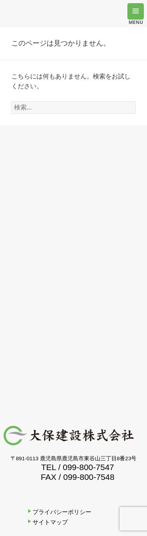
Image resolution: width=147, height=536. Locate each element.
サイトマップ (50, 522)
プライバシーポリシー (62, 512)
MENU (136, 19)
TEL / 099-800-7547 (77, 467)
